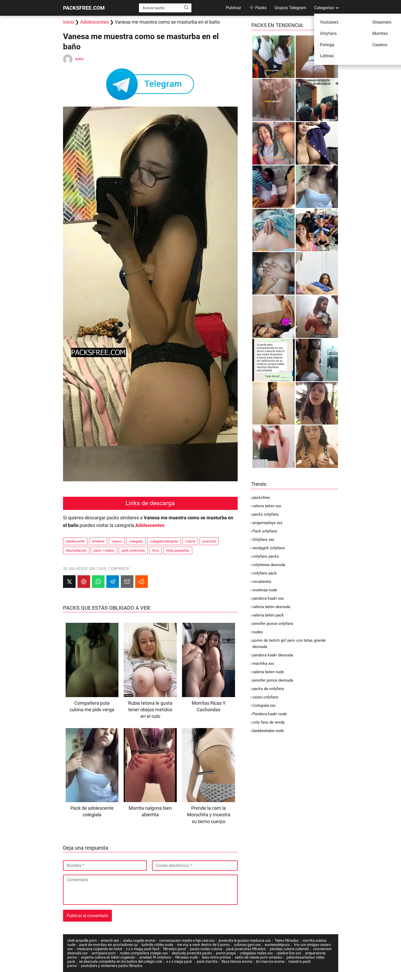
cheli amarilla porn (82, 940)
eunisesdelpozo (277, 945)
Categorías (324, 7)
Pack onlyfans (264, 531)
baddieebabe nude (268, 730)
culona (190, 541)
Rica (155, 550)
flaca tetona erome (236, 961)
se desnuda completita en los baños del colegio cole (120, 961)
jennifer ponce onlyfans (272, 623)
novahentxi (261, 581)
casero (117, 541)
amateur (98, 541)
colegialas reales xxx (256, 953)
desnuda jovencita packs (192, 953)
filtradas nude (186, 957)
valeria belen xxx (266, 506)
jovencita (209, 541)
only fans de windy (268, 722)
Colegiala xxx (263, 705)
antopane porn (104, 953)
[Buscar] (186, 7)
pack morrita (207, 961)
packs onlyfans (265, 514)
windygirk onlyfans (268, 548)
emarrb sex (110, 940)
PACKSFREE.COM (84, 8)
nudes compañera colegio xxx (144, 953)
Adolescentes (94, 22)
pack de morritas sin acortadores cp (108, 945)
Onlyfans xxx (263, 539)
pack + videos (104, 550)
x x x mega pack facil (142, 949)
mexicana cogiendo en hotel (99, 949)
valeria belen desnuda (271, 606)
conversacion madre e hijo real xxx (187, 940)
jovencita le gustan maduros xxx (244, 940)
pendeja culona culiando (289, 949)
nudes (257, 632)
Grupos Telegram (290, 7)
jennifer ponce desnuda (272, 680)
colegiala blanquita (164, 541)
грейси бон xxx (289, 953)
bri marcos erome (270, 961)
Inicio (68, 22)
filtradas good (174, 949)
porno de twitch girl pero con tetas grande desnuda (289, 643)
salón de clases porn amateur (259, 957)
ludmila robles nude (157, 945)
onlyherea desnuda (268, 564)
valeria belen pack (268, 615)
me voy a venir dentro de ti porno (203, 945)
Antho (79, 59)
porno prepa (226, 953)
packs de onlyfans (268, 688)
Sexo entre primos (216, 957)
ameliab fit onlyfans (155, 957)
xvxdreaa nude (264, 590)
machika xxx (263, 663)
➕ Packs (258, 7)
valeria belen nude (268, 672)
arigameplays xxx (267, 522)
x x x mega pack (179, 961)
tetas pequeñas (177, 550)
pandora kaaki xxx (268, 598)
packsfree (261, 497)
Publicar (233, 7)
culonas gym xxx (247, 945)
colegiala (136, 541)
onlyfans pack (264, 573)
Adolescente (75, 541)
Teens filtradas (287, 940)
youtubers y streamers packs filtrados (111, 966)
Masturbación (76, 550)
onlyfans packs (265, 556)
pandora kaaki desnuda (272, 655)
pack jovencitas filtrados (246, 949)
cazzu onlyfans (265, 697)
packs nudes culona (206, 949)
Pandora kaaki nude (269, 714)
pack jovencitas (133, 550)
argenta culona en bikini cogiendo (108, 957)
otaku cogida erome (139, 940)
